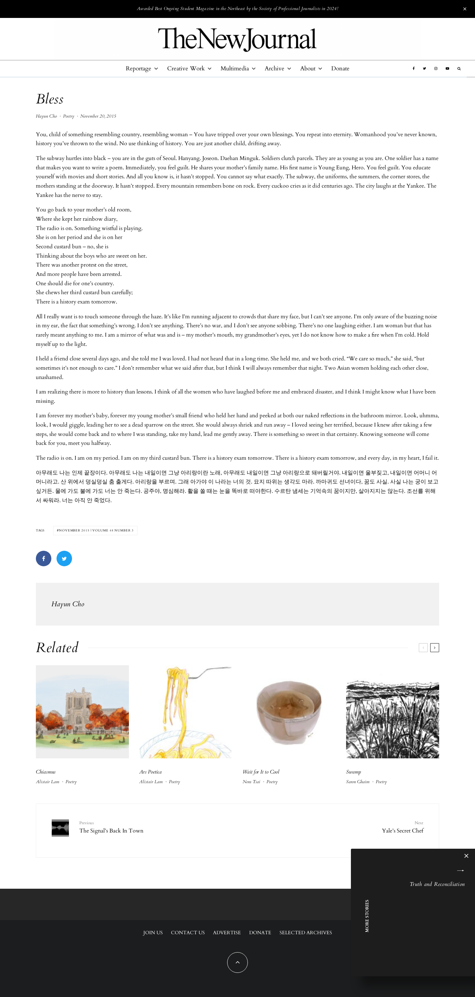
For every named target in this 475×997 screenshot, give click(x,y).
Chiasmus (45, 772)
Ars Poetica (150, 772)
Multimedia (235, 68)
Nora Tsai (251, 782)
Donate (340, 68)
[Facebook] (413, 68)
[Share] (43, 558)
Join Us (153, 932)
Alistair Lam (47, 782)
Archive (274, 68)
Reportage (138, 68)
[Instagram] (436, 68)
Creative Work (186, 68)
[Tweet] (64, 558)
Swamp (353, 772)
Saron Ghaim (358, 782)
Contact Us (188, 932)
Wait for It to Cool (261, 772)
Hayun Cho (46, 116)
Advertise (227, 932)
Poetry (68, 116)
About (307, 68)
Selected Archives (306, 932)
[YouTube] (447, 68)
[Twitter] (424, 68)
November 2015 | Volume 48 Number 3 (96, 530)
